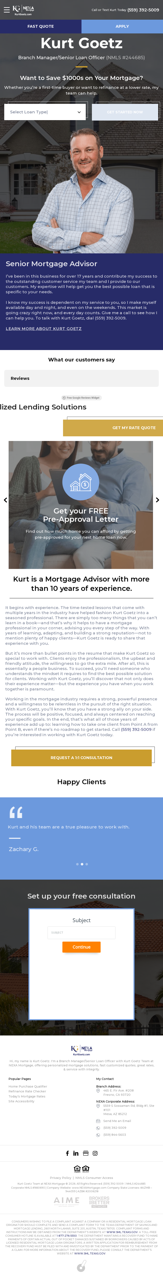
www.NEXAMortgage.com (89, 1187)
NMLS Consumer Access (94, 1178)
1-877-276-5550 (67, 1235)
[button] (4, 391)
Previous (5, 500)
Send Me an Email (117, 1121)
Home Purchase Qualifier (27, 1086)
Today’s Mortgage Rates (26, 1096)
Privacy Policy (60, 1178)
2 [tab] (85, 864)
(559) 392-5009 (143, 10)
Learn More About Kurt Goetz (44, 325)
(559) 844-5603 (114, 1135)
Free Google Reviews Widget (80, 398)
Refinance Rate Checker (27, 1091)
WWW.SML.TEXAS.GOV (122, 1232)
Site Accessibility (21, 1101)
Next (157, 500)
